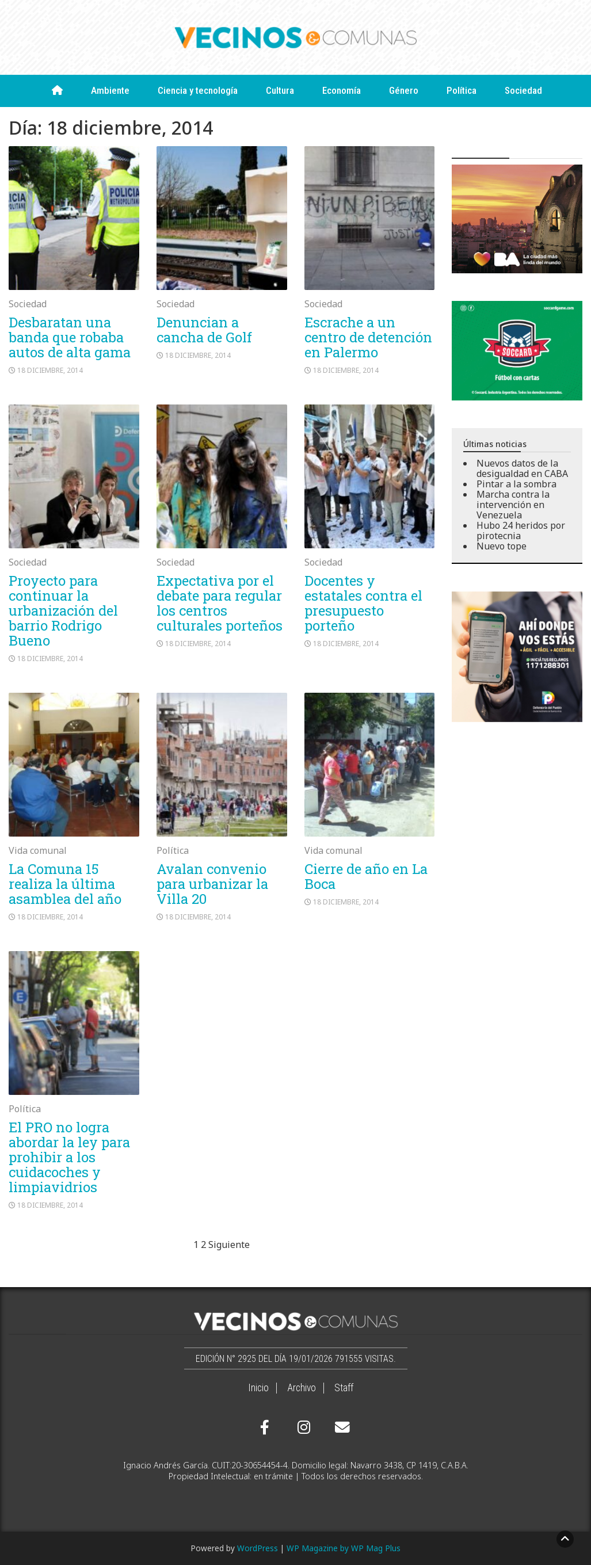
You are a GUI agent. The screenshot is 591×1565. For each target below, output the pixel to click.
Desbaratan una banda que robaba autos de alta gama (70, 337)
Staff (343, 1388)
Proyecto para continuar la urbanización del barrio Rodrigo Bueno (63, 610)
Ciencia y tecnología (198, 90)
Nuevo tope (501, 546)
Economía (341, 90)
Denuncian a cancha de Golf (204, 329)
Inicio (258, 1388)
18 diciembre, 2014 (50, 370)
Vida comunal (38, 850)
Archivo (301, 1388)
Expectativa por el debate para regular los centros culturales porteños (220, 603)
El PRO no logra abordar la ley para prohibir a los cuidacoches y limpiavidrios (69, 1157)
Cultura (280, 90)
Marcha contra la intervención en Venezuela (513, 504)
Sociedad (523, 90)
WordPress (257, 1548)
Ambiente (110, 90)
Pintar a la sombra (516, 484)
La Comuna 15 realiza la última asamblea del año (65, 884)
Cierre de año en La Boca (366, 876)
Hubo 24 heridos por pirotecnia (520, 530)
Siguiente (229, 1244)
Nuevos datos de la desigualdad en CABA (522, 468)
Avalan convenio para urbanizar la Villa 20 (212, 884)
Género (403, 90)
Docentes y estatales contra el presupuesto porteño (363, 603)
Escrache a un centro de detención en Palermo (368, 337)
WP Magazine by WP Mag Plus (344, 1548)
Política (461, 90)
